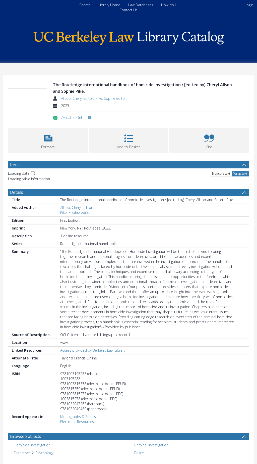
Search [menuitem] (84, 5)
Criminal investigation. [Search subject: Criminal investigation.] (151, 445)
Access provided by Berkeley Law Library (92, 350)
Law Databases (140, 5)
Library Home (109, 5)
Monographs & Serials (78, 416)
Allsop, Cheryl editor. (77, 98)
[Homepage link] (128, 37)
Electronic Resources (77, 421)
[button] (48, 140)
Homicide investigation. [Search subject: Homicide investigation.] (32, 445)
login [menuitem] (249, 5)
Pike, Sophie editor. (111, 98)
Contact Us (128, 10)
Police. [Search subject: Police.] (139, 452)
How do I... (169, 5)
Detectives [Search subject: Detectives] (22, 452)
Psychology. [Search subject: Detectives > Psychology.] (45, 452)
